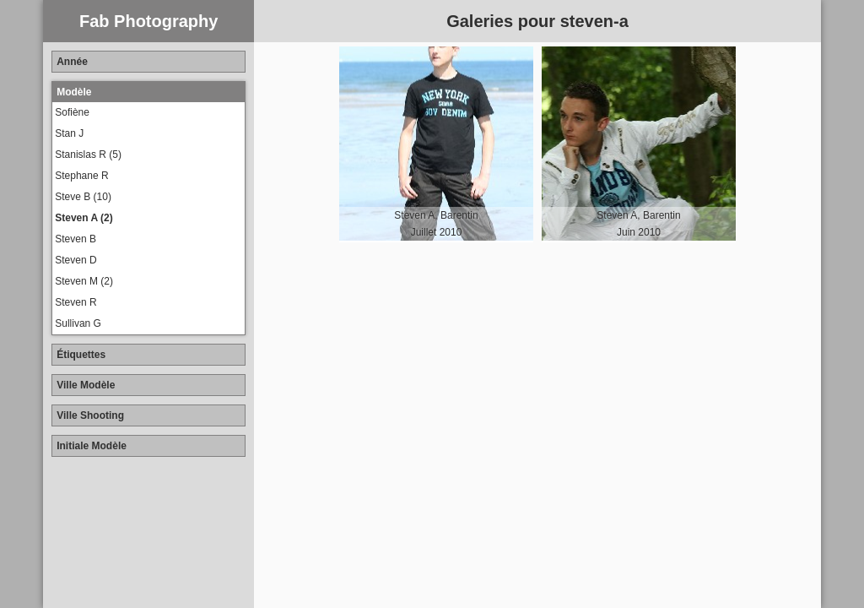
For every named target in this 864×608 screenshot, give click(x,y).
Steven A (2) (83, 218)
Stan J (69, 133)
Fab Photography (148, 21)
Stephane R (81, 176)
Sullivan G (78, 323)
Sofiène (72, 112)
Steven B (75, 239)
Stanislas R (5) (88, 154)
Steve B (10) (83, 197)
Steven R (75, 302)
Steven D (75, 260)
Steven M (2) (84, 281)
